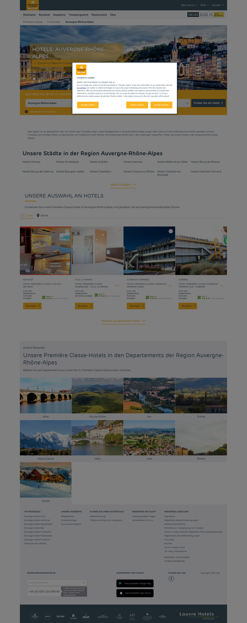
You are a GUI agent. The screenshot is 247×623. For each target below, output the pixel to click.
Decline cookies (137, 105)
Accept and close (161, 105)
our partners (81, 88)
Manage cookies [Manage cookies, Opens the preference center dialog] (88, 105)
